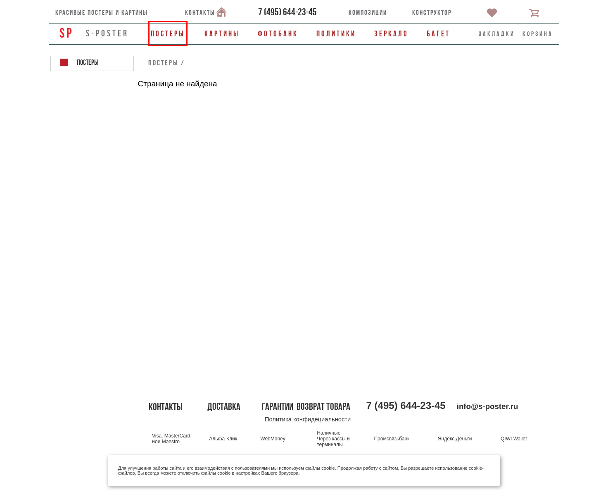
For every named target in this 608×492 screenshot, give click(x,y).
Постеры (168, 33)
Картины (222, 33)
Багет (438, 33)
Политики (336, 33)
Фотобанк (278, 33)
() (287, 12)
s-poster (107, 33)
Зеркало (391, 33)
